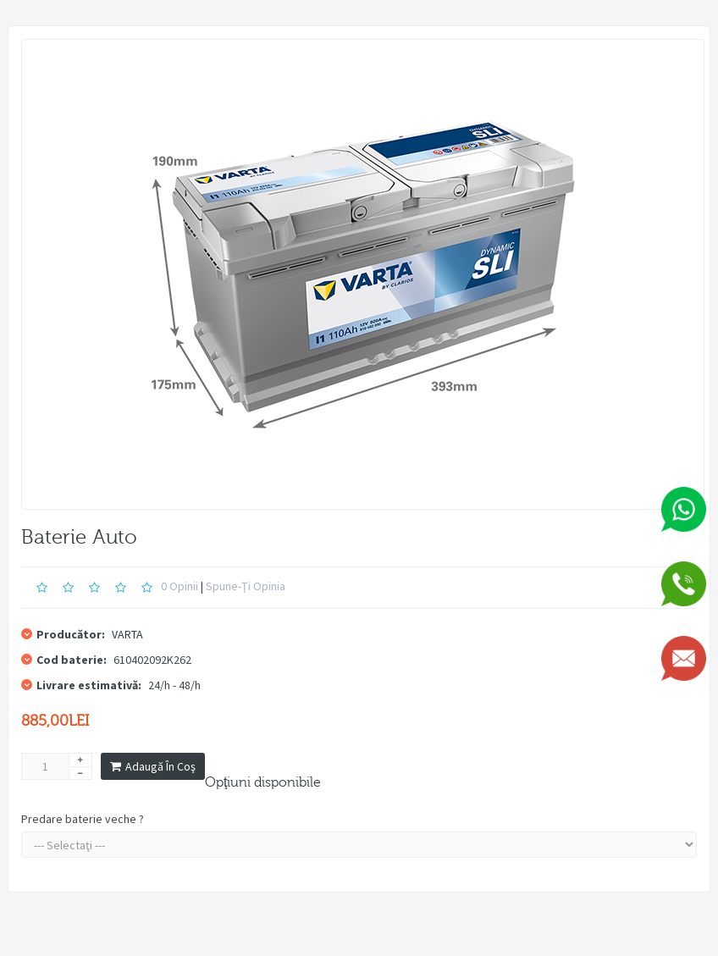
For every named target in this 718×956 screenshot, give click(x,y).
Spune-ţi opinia (245, 586)
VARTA (127, 634)
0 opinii (179, 586)
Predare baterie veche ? (82, 818)
